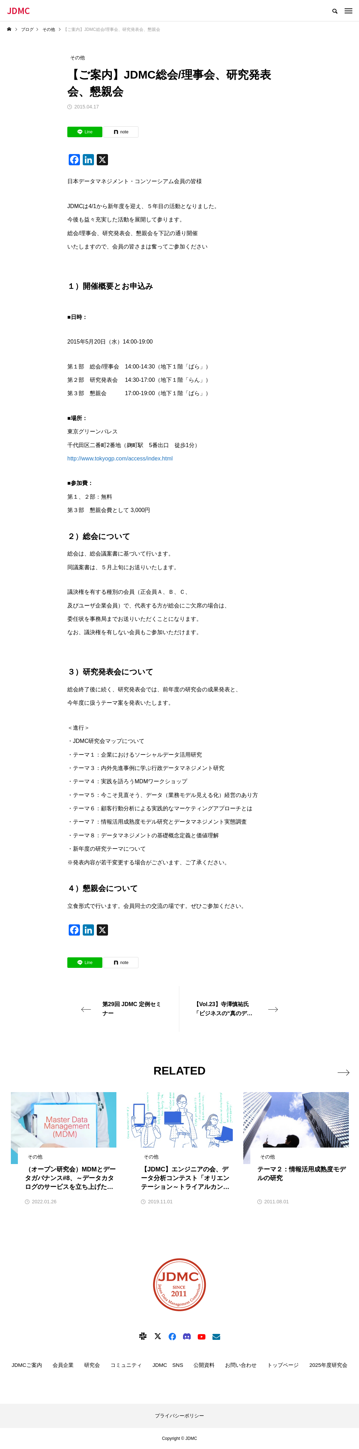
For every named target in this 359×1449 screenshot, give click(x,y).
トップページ (283, 1365)
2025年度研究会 (328, 1365)
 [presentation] (342, 1071)
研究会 (92, 1365)
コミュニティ (126, 1365)
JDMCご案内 (27, 1365)
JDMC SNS (168, 1365)
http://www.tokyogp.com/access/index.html (120, 458)
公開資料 (204, 1365)
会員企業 (63, 1365)
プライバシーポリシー (179, 1415)
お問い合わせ (241, 1365)
